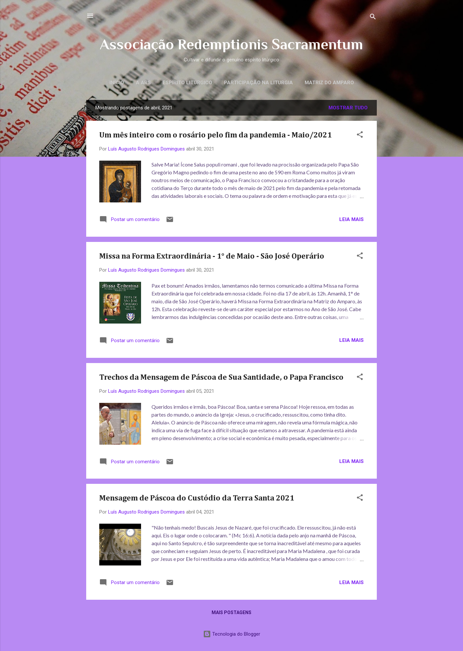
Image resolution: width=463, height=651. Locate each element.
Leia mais (351, 219)
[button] (360, 136)
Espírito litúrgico (187, 83)
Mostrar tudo (348, 108)
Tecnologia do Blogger (231, 634)
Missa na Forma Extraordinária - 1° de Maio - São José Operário (211, 256)
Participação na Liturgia (258, 83)
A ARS (143, 83)
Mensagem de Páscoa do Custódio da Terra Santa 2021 (196, 498)
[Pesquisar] (373, 18)
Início (116, 83)
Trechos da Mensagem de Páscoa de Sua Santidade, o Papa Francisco (221, 377)
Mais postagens (231, 612)
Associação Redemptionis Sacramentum (231, 44)
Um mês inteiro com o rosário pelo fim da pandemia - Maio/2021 (215, 135)
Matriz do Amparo (329, 83)
